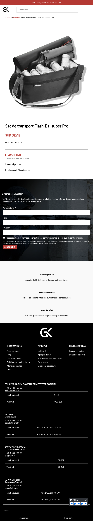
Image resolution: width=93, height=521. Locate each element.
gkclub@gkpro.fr (12, 423)
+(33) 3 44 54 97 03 (13, 388)
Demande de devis (77, 354)
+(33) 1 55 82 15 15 (13, 420)
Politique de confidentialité (18, 362)
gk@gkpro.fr (10, 455)
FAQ (9, 354)
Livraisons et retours (47, 366)
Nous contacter (13, 351)
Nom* (5, 218)
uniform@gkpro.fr (12, 390)
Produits (17, 17)
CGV (9, 369)
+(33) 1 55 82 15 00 (13, 453)
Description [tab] (14, 155)
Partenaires (43, 362)
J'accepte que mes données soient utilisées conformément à (43, 238)
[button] (88, 10)
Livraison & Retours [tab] (18, 158)
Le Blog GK (42, 351)
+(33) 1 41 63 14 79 (13, 485)
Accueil (8, 17)
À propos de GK (44, 354)
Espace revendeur (77, 351)
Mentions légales (14, 366)
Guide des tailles (14, 358)
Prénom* (6, 228)
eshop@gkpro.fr (11, 488)
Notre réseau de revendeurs (50, 358)
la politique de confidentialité (70, 238)
